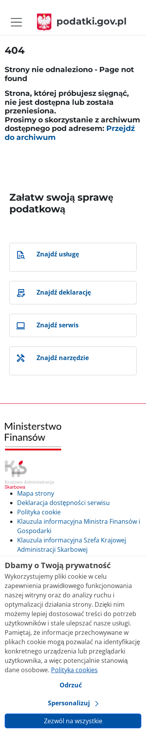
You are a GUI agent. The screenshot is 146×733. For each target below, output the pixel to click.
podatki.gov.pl (82, 21)
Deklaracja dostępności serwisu (63, 502)
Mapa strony (35, 493)
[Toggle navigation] (16, 22)
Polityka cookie (39, 512)
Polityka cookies (74, 670)
